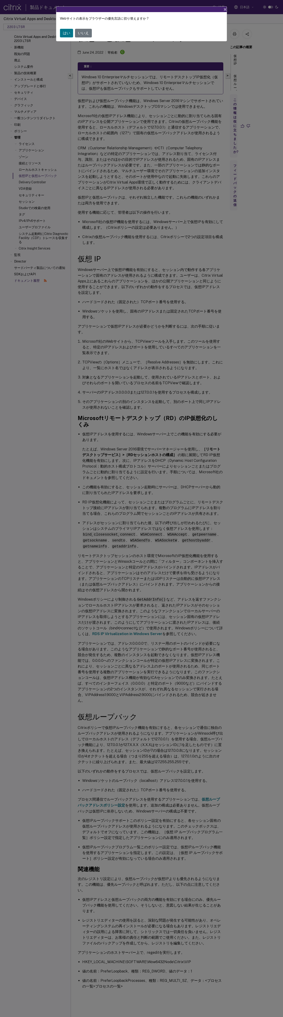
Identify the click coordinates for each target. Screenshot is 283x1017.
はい (66, 33)
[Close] (225, 9)
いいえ (83, 33)
